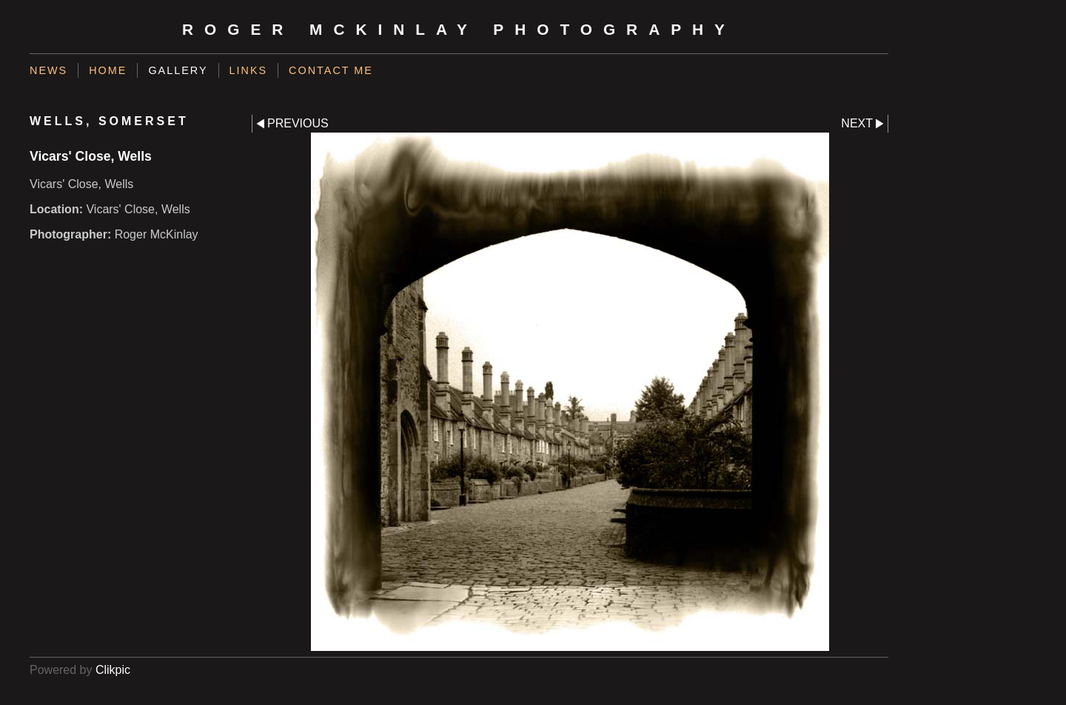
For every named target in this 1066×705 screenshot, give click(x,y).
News (48, 70)
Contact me (331, 70)
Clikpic (112, 670)
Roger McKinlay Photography (459, 29)
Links (248, 70)
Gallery (177, 70)
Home (108, 70)
